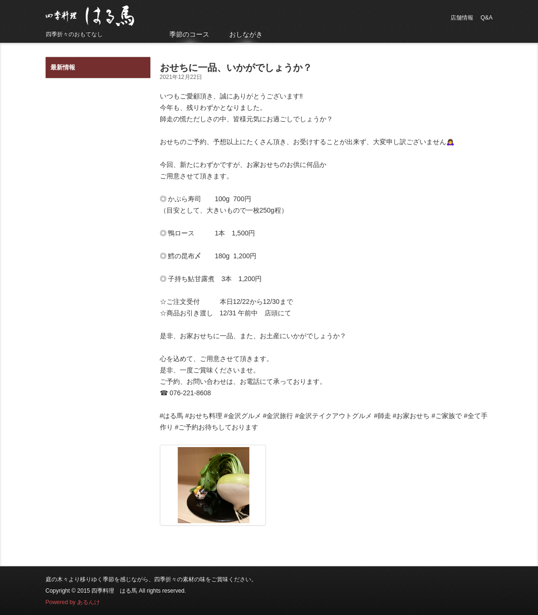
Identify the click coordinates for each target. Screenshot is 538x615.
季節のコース (189, 34)
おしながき (246, 34)
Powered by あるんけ (73, 602)
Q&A (486, 17)
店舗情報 (461, 17)
